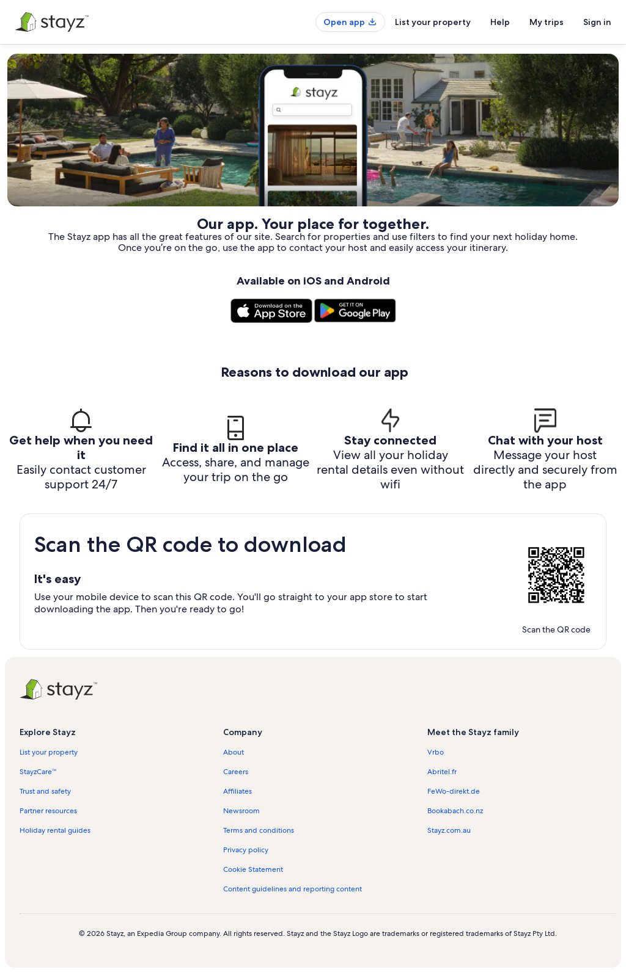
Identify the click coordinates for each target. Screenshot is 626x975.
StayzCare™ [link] (38, 772)
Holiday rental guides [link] (55, 830)
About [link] (233, 752)
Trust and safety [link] (45, 791)
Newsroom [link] (241, 811)
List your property (433, 21)
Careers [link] (235, 772)
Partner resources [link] (48, 811)
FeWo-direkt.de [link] (453, 791)
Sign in (597, 21)
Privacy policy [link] (245, 850)
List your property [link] (49, 752)
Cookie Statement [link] (253, 869)
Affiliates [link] (237, 791)
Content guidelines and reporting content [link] (292, 889)
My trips (546, 21)
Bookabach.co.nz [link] (455, 811)
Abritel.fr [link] (442, 772)
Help (500, 21)
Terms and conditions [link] (258, 830)
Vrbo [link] (435, 752)
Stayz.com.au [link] (449, 830)
